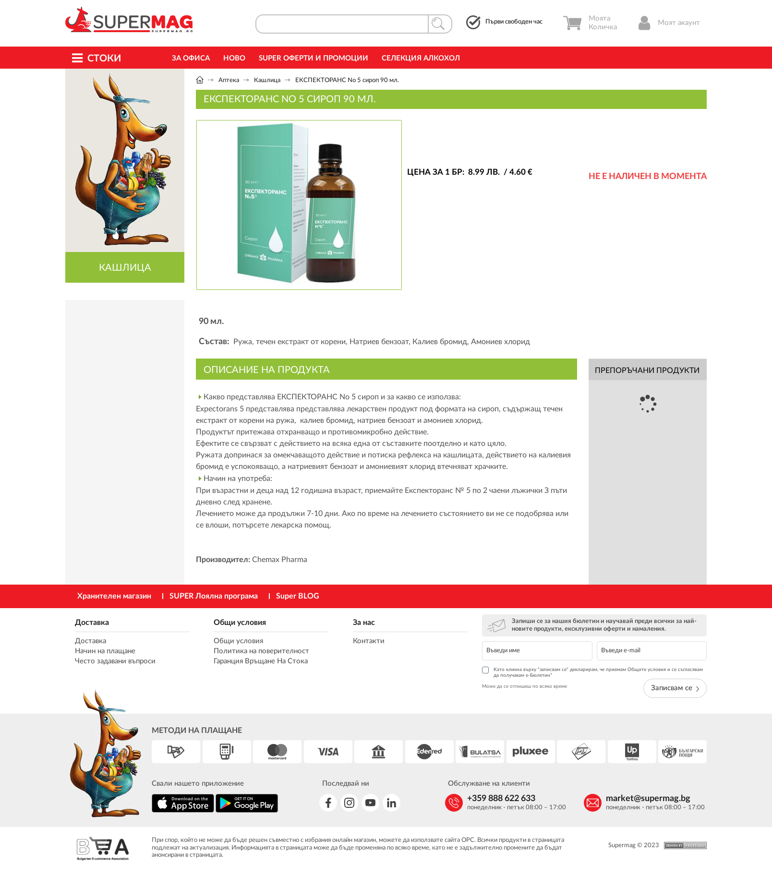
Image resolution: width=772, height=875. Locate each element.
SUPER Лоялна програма (213, 596)
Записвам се (675, 688)
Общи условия (240, 622)
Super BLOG (297, 596)
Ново (234, 58)
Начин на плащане (105, 651)
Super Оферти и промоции (313, 58)
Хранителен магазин (114, 596)
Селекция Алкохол (421, 58)
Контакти (369, 641)
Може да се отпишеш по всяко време (524, 686)
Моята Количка (590, 23)
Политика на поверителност (261, 651)
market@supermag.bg (648, 798)
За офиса (191, 58)
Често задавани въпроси (115, 661)
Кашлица (267, 80)
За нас (364, 622)
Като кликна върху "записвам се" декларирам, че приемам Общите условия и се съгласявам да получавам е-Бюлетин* (592, 672)
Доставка (92, 622)
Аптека (228, 80)
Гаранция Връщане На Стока (261, 661)
